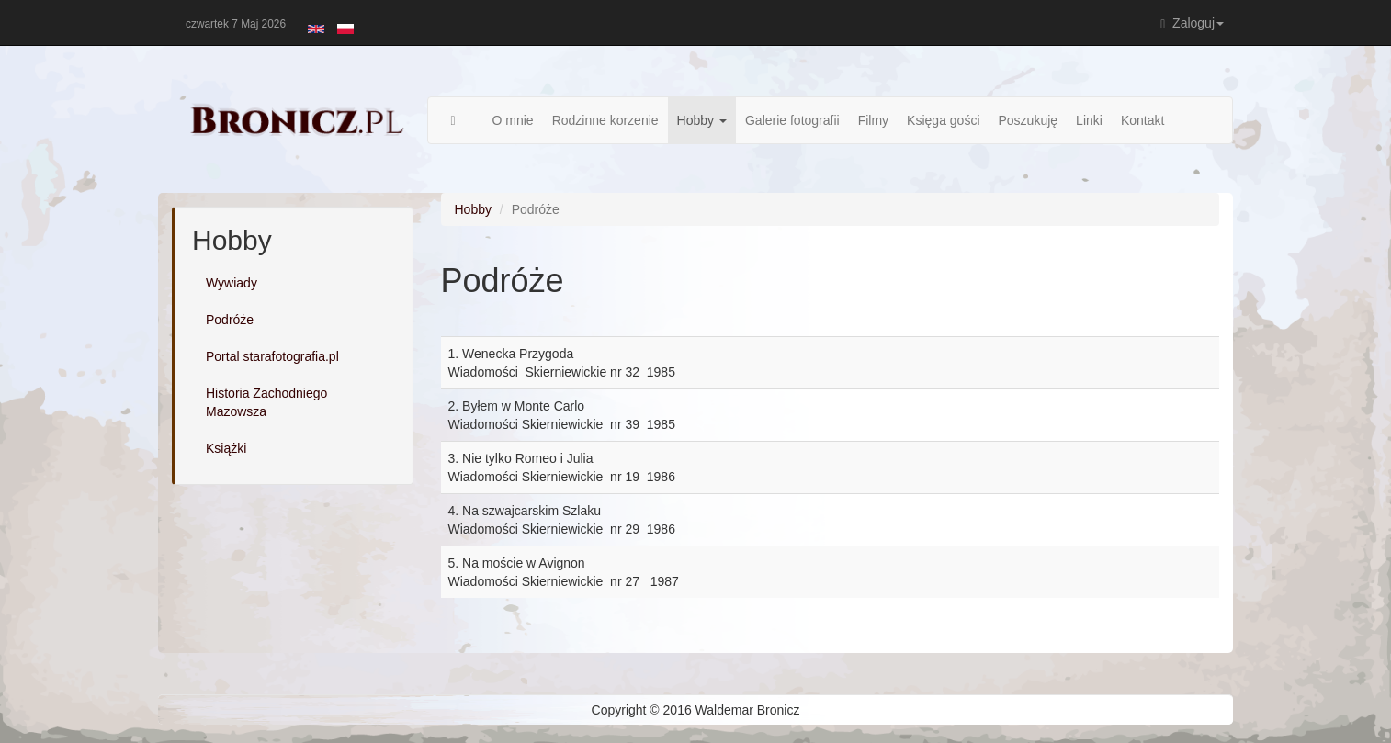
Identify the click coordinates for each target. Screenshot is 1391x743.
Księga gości (943, 120)
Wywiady (231, 283)
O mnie (513, 120)
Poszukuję (1028, 120)
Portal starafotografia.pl (272, 356)
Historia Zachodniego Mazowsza (266, 402)
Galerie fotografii (792, 120)
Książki (226, 448)
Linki (1089, 120)
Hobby (702, 120)
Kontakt (1142, 120)
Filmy (873, 120)
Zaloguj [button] (1192, 23)
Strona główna (462, 120)
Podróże (230, 319)
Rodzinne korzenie (605, 120)
